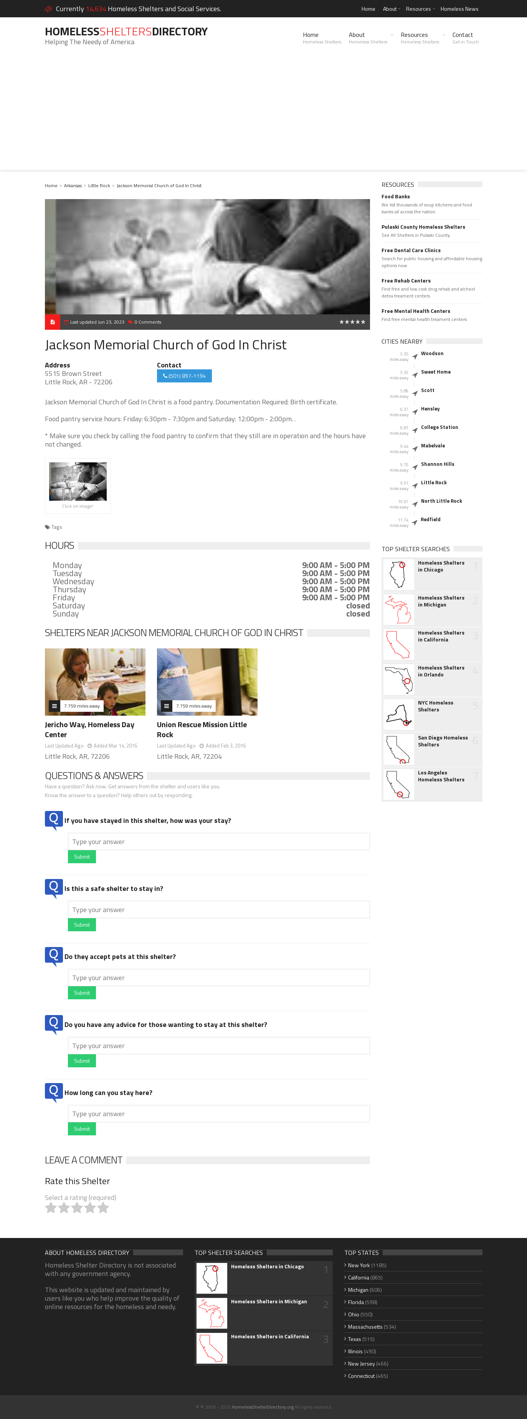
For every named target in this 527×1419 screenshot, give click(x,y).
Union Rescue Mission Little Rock (202, 729)
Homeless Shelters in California (441, 636)
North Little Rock (441, 500)
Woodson (432, 353)
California (358, 1277)
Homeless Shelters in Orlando (441, 671)
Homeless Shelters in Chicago (441, 566)
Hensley (430, 408)
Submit (82, 856)
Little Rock (99, 185)
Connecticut (361, 1376)
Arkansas (73, 185)
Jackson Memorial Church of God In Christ (159, 185)
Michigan (358, 1290)
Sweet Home (436, 371)
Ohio (353, 1314)
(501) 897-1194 (184, 376)
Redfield (431, 519)
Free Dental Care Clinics (411, 250)
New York (359, 1265)
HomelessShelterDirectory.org (263, 1407)
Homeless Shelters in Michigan (441, 601)
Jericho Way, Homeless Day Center (89, 729)
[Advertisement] (263, 116)
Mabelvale (433, 445)
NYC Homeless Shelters (435, 706)
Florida (356, 1302)
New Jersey (361, 1363)
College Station (439, 427)
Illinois (355, 1351)
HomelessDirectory (126, 31)
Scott (427, 390)
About (389, 9)
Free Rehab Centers (406, 280)
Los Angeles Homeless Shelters (441, 776)
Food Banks (396, 196)
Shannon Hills (437, 463)
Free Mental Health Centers (416, 310)
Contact (466, 37)
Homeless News (460, 9)
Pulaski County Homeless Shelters (423, 226)
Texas (354, 1339)
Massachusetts (365, 1327)
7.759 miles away (82, 706)
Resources (418, 9)
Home (368, 9)
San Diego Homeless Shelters (443, 741)
